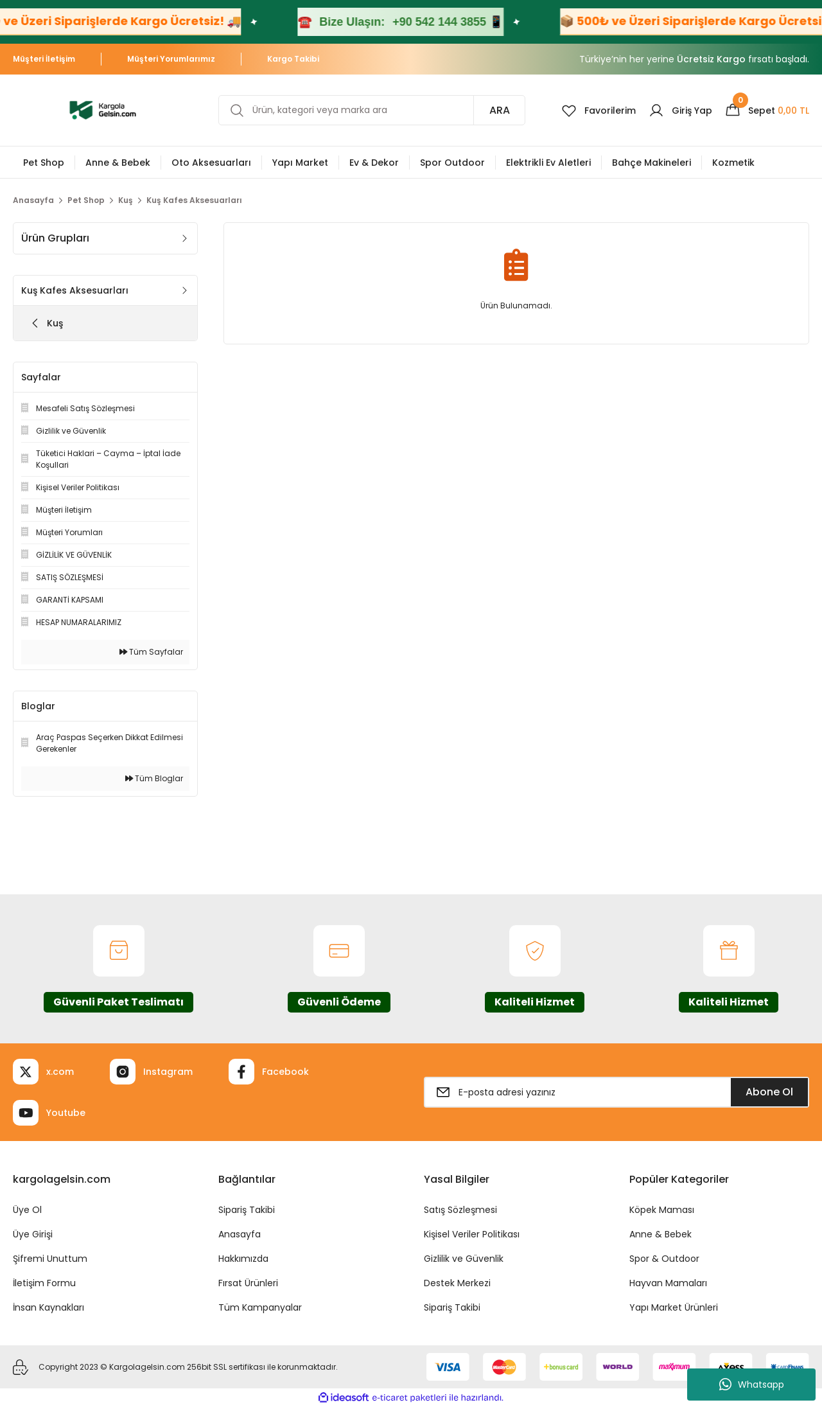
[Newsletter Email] (616, 1092)
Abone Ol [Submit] (769, 1091)
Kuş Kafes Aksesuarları (194, 200)
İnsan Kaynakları (48, 1307)
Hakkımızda (243, 1258)
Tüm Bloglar (154, 778)
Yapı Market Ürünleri (673, 1307)
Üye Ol (27, 1209)
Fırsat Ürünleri (248, 1283)
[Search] (371, 110)
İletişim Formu (44, 1283)
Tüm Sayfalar (151, 651)
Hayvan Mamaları (668, 1283)
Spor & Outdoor (664, 1258)
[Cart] (767, 110)
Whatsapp (751, 1384)
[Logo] (103, 109)
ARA (499, 110)
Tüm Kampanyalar (260, 1307)
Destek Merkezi (457, 1283)
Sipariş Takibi (246, 1209)
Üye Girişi (33, 1234)
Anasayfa (239, 1234)
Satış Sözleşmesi (460, 1209)
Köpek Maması (661, 1209)
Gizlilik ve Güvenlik (463, 1258)
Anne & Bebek (660, 1234)
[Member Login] (680, 110)
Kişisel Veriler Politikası (472, 1234)
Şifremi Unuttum (50, 1258)
